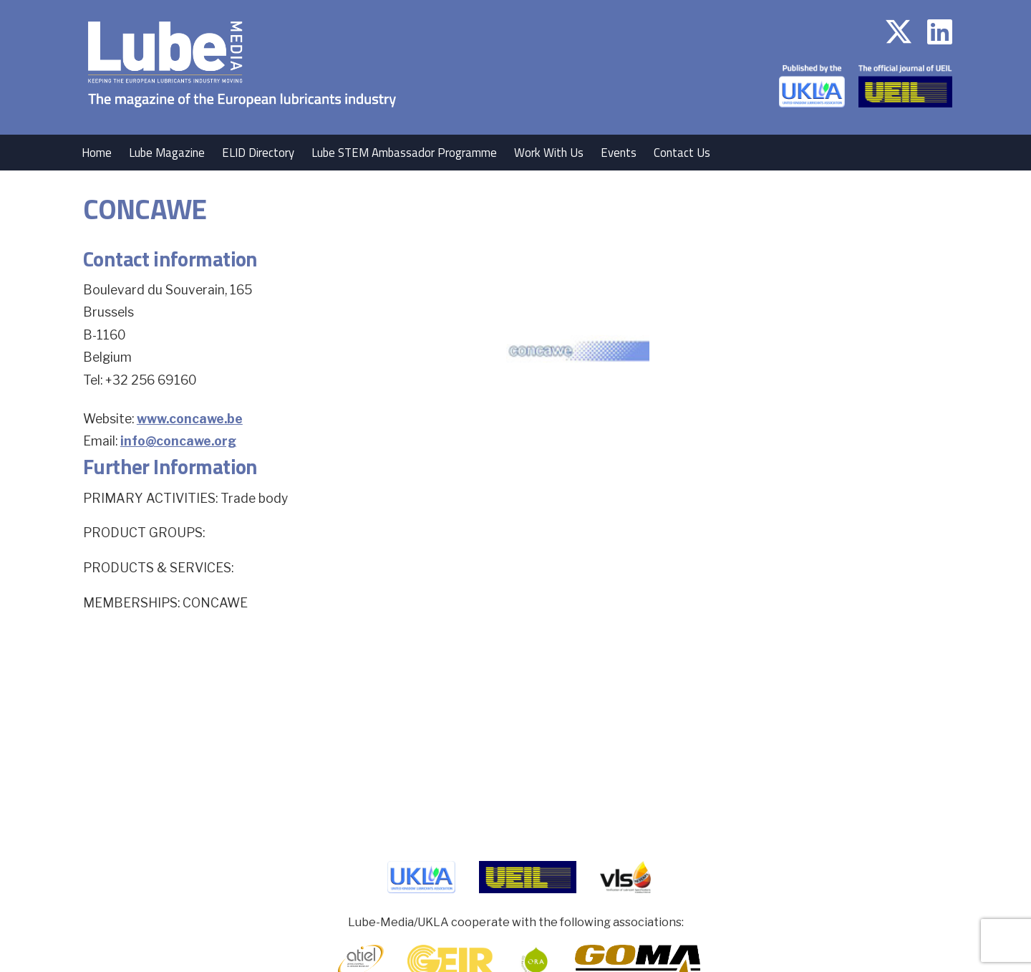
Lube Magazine (167, 152)
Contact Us (682, 152)
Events (618, 152)
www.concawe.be (190, 418)
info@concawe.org (178, 440)
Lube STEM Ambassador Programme (404, 152)
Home (97, 152)
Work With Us (549, 152)
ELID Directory (258, 152)
